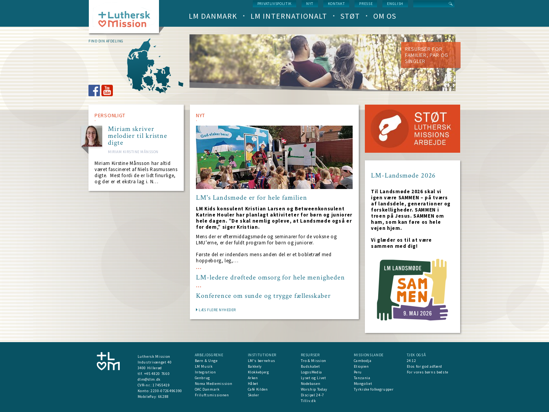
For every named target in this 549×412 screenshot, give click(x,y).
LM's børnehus (261, 360)
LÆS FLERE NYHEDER (217, 309)
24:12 (411, 360)
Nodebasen (311, 383)
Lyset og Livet (313, 377)
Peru (358, 372)
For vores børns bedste (427, 372)
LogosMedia (312, 372)
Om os (384, 15)
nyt (309, 3)
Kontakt (336, 3)
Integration (205, 372)
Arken (253, 377)
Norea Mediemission (214, 383)
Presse (365, 3)
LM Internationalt (288, 15)
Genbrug (202, 377)
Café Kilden (258, 389)
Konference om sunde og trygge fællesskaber (263, 295)
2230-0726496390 (166, 390)
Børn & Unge (206, 360)
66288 (163, 396)
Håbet (253, 383)
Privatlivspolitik (274, 3)
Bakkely (255, 366)
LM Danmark (213, 15)
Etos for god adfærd (424, 366)
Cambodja (363, 360)
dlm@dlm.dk (149, 379)
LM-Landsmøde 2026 (403, 175)
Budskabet (310, 366)
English (395, 3)
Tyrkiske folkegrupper (374, 389)
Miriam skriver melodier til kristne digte (137, 136)
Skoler (253, 395)
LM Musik (204, 366)
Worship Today (314, 389)
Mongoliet (363, 383)
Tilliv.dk (308, 400)
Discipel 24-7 (312, 395)
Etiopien (361, 366)
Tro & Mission (313, 360)
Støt (350, 15)
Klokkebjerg (258, 372)
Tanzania (362, 377)
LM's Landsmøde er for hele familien (251, 197)
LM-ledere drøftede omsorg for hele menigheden (270, 277)
